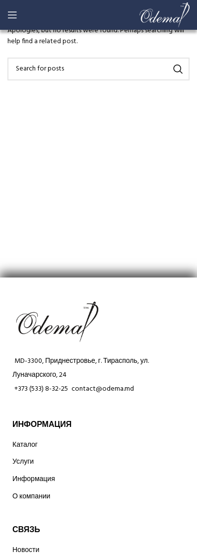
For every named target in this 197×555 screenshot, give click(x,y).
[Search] (98, 69)
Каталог (25, 445)
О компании (31, 496)
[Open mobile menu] (12, 15)
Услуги (23, 462)
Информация (33, 479)
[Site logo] (164, 15)
